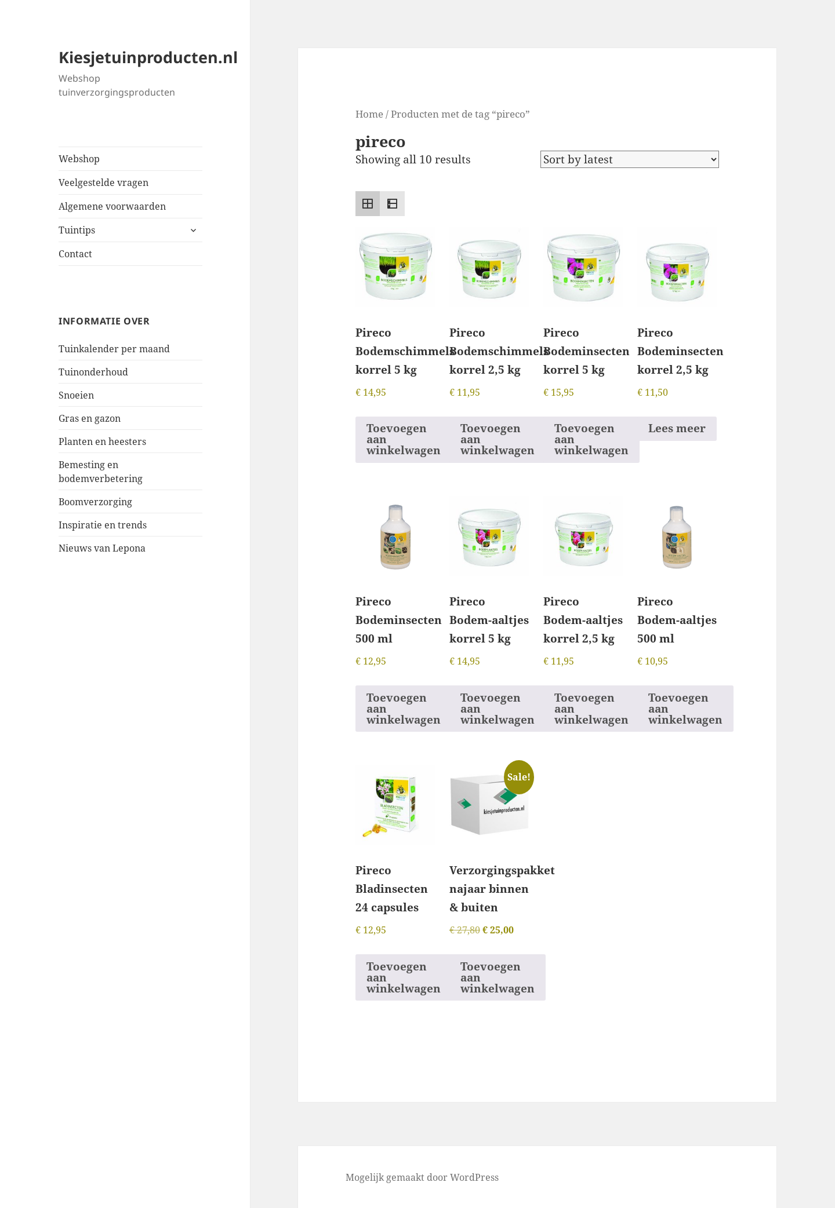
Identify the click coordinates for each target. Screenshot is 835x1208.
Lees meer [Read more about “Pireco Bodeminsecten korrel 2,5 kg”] (677, 428)
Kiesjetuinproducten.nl (148, 57)
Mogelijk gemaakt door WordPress (422, 1177)
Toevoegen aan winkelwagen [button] (403, 439)
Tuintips (77, 230)
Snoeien (76, 395)
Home (369, 114)
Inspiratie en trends (103, 525)
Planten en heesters (102, 441)
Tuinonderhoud (93, 372)
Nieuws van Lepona (102, 548)
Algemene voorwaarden (112, 206)
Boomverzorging (95, 501)
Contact (75, 253)
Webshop (79, 158)
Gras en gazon (90, 418)
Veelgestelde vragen (103, 182)
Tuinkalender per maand (114, 348)
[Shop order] (629, 159)
